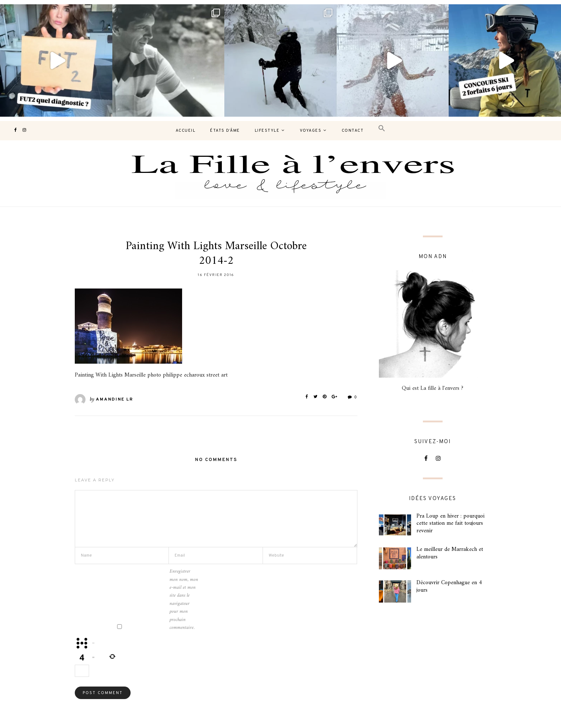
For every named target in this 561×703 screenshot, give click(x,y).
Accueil (186, 130)
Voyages (311, 130)
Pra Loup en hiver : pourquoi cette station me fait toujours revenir (450, 523)
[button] (381, 129)
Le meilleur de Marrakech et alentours (449, 553)
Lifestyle (267, 130)
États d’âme (225, 130)
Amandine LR (114, 400)
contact (353, 130)
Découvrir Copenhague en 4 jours (449, 586)
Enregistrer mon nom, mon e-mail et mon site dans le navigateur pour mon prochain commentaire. (184, 600)
